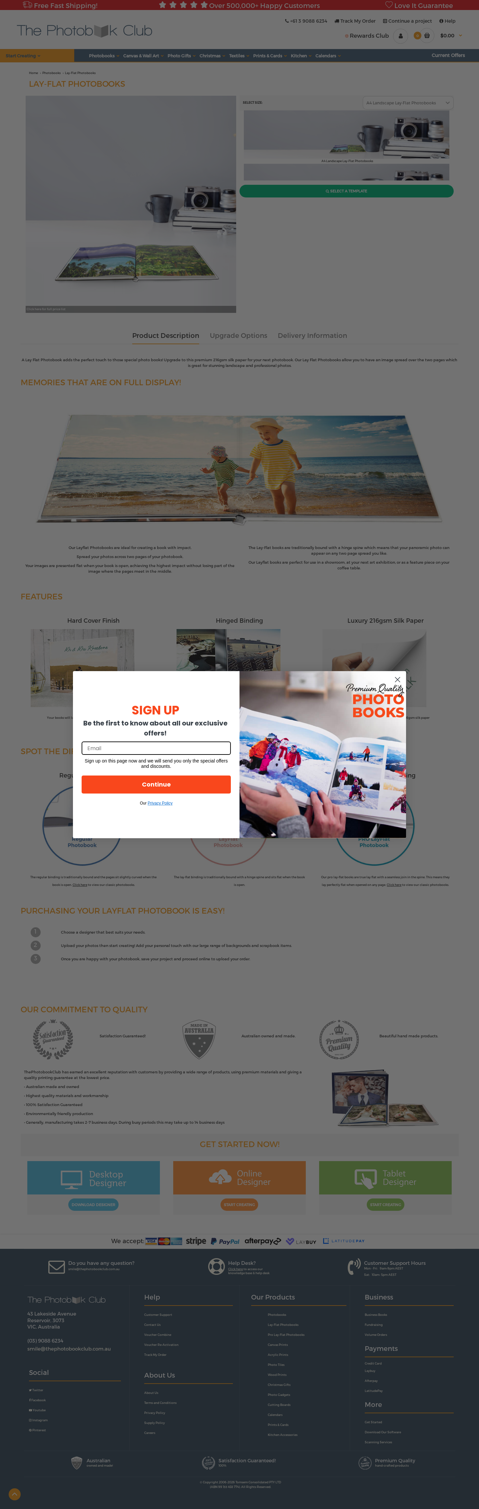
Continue (156, 784)
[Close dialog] (397, 679)
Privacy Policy (160, 803)
